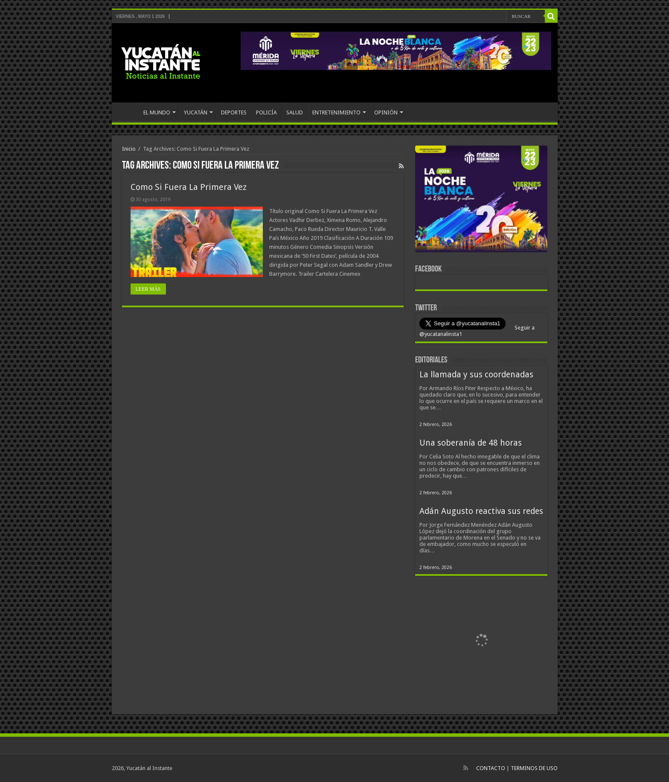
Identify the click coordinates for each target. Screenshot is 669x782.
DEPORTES (234, 112)
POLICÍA (266, 112)
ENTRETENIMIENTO (336, 112)
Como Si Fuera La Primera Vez (189, 187)
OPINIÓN (386, 112)
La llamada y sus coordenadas (476, 374)
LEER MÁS (148, 289)
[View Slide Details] (481, 201)
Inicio (129, 149)
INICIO (127, 111)
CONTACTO (490, 768)
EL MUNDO (156, 112)
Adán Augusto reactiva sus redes (481, 511)
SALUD (294, 112)
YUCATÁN (195, 112)
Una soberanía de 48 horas (470, 443)
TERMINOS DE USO (534, 768)
